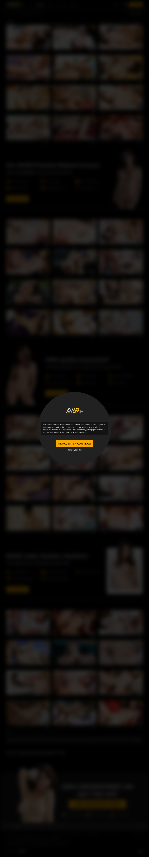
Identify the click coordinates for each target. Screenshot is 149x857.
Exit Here (78, 450)
